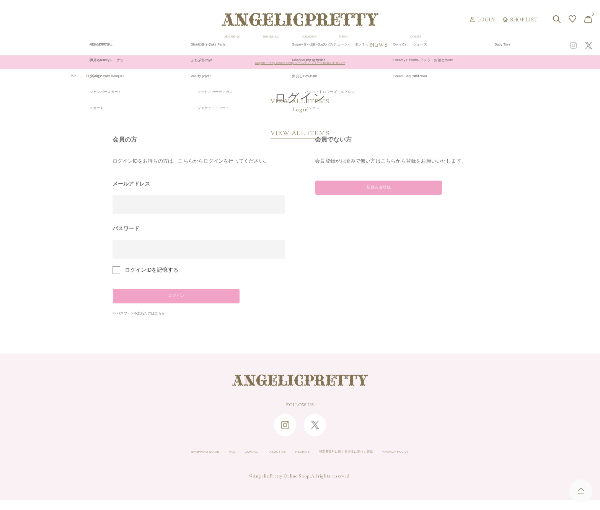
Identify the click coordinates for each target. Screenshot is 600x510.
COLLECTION (364, 45)
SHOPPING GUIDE (172, 461)
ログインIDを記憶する (151, 270)
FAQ (207, 461)
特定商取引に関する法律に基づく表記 (359, 461)
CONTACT (233, 461)
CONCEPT (505, 45)
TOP (74, 75)
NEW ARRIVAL (300, 45)
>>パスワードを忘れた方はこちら (153, 322)
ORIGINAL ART (235, 45)
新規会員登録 (367, 191)
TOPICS (417, 45)
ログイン (165, 299)
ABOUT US (266, 461)
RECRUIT (299, 461)
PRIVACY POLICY (429, 461)
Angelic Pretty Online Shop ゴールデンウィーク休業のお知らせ (300, 62)
